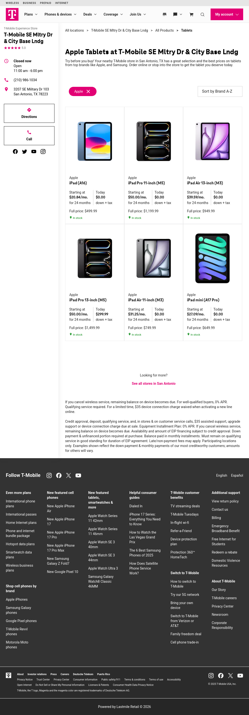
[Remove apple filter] (83, 91)
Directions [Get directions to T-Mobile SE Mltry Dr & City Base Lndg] (29, 113)
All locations (74, 30)
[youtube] (34, 151)
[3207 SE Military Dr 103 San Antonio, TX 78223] (29, 92)
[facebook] (15, 151)
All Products (164, 30)
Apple (78, 91)
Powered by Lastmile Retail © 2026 (124, 707)
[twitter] (24, 151)
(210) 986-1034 (20, 80)
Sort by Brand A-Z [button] (220, 91)
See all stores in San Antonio (154, 383)
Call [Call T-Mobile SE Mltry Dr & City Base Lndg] (29, 135)
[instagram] (43, 151)
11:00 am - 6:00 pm (28, 66)
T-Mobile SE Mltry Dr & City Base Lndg (119, 30)
